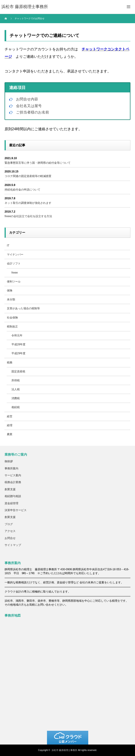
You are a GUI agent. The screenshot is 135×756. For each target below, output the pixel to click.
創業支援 (10, 489)
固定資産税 (18, 371)
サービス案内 (13, 475)
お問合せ (10, 538)
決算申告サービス (16, 510)
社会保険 (12, 317)
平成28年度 (18, 344)
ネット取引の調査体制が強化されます (28, 203)
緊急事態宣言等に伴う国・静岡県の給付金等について (38, 162)
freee (14, 272)
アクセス (10, 531)
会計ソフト (14, 263)
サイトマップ (13, 545)
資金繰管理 (11, 503)
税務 (9, 362)
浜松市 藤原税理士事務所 (64, 750)
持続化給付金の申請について (22, 189)
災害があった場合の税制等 (23, 308)
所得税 (15, 380)
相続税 (15, 407)
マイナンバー (15, 254)
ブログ (9, 524)
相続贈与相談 (13, 496)
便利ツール (14, 281)
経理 (9, 425)
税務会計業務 (13, 482)
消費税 (15, 398)
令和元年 (16, 335)
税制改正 (12, 326)
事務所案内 (11, 468)
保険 (9, 290)
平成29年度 (18, 353)
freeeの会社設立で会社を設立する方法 (28, 216)
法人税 (15, 389)
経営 (9, 416)
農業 (9, 434)
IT (8, 245)
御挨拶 (9, 461)
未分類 (11, 299)
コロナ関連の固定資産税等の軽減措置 (28, 176)
